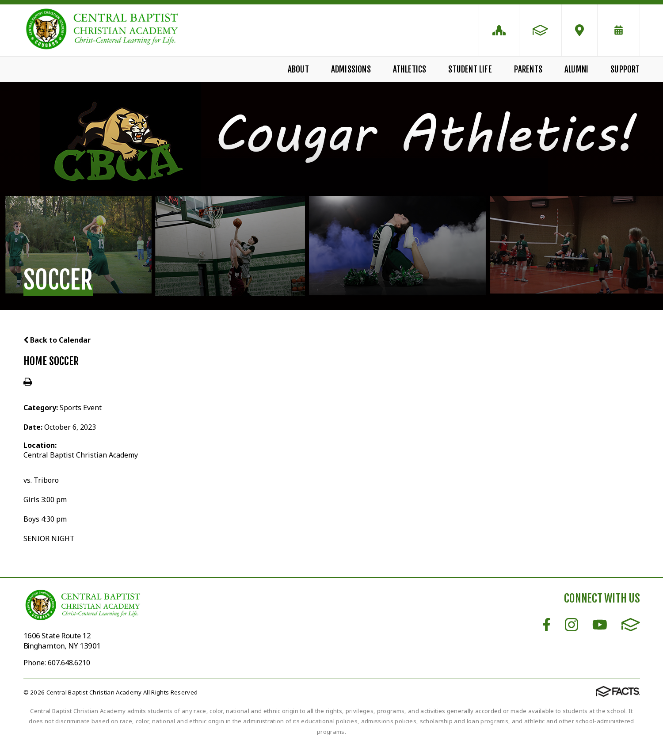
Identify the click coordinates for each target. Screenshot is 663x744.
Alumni (576, 69)
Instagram (571, 624)
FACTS (630, 624)
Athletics (410, 69)
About (298, 69)
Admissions (351, 69)
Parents (528, 69)
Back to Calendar (57, 340)
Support (625, 69)
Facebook (546, 624)
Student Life (470, 69)
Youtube (599, 624)
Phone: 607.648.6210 (56, 663)
